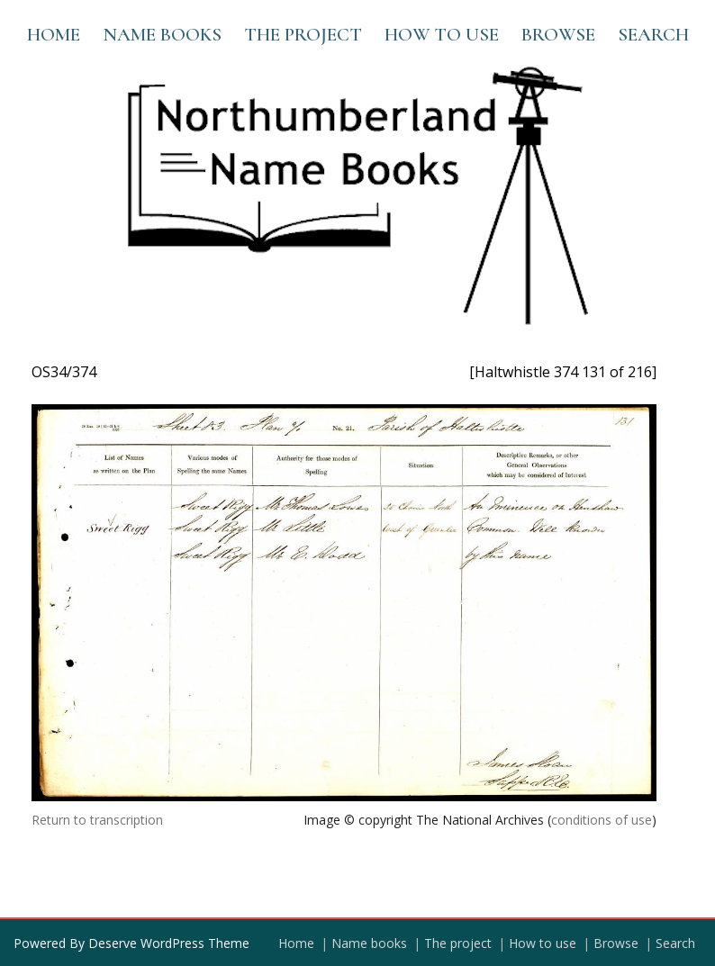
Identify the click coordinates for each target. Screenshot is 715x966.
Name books (162, 34)
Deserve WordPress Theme (168, 943)
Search (653, 34)
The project (303, 34)
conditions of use (601, 819)
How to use (442, 34)
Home (53, 34)
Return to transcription (97, 819)
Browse (558, 34)
